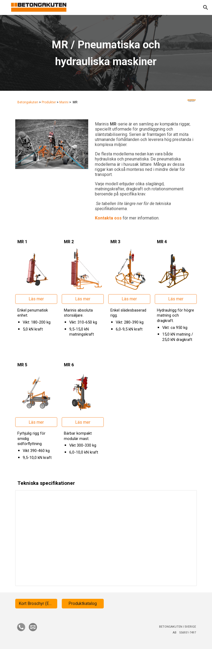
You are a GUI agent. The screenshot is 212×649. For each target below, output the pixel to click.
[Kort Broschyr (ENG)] (36, 603)
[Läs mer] (36, 299)
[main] (106, 53)
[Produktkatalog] (82, 603)
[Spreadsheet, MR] (106, 538)
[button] (205, 7)
